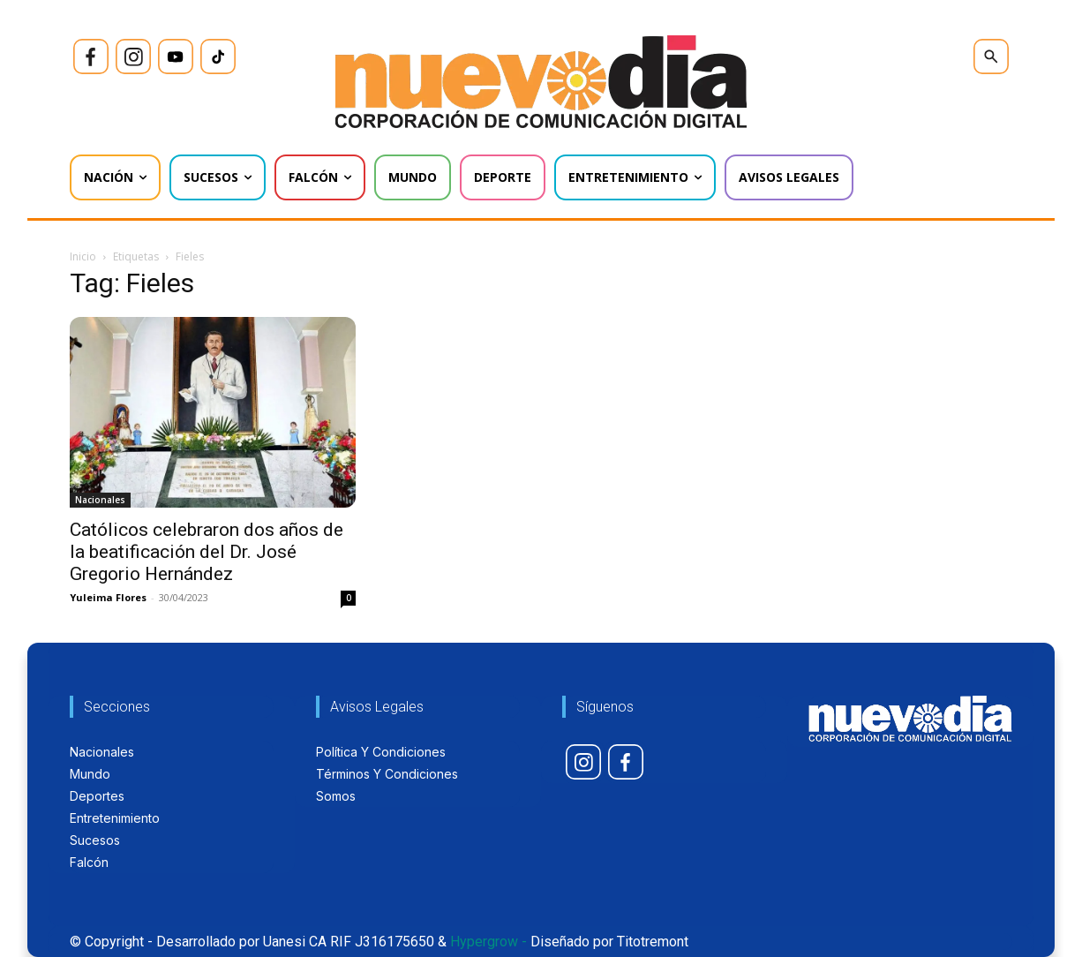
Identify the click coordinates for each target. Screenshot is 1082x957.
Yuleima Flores (108, 597)
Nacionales (100, 500)
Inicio (83, 256)
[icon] (91, 56)
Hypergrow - (488, 941)
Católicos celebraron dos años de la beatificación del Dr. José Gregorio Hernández (206, 551)
